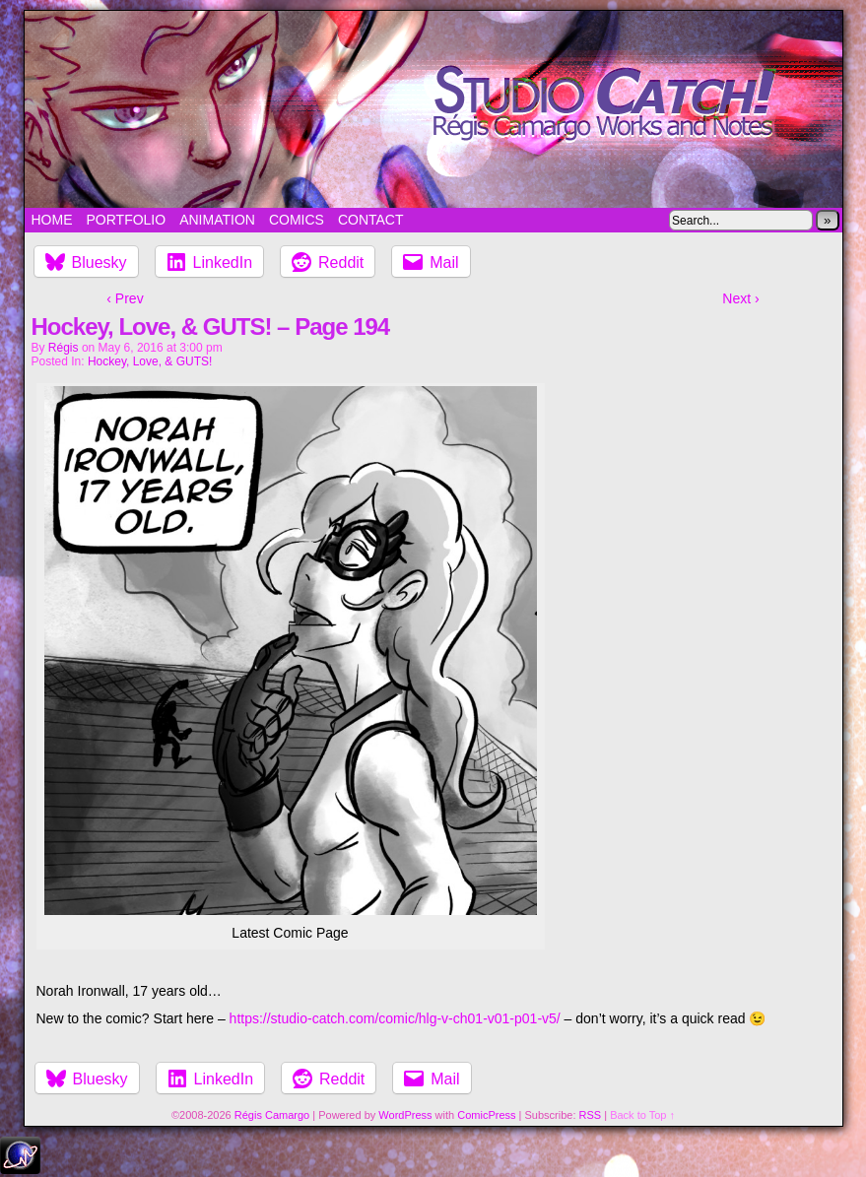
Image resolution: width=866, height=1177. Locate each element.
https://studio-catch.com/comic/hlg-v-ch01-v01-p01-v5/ (395, 1018)
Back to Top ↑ (642, 1115)
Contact (371, 220)
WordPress (405, 1115)
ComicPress (486, 1115)
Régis (63, 348)
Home (52, 220)
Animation (217, 220)
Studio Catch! (433, 109)
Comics (296, 220)
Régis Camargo (271, 1115)
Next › (740, 298)
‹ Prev (124, 298)
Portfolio (127, 220)
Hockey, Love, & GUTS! (150, 361)
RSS (590, 1115)
